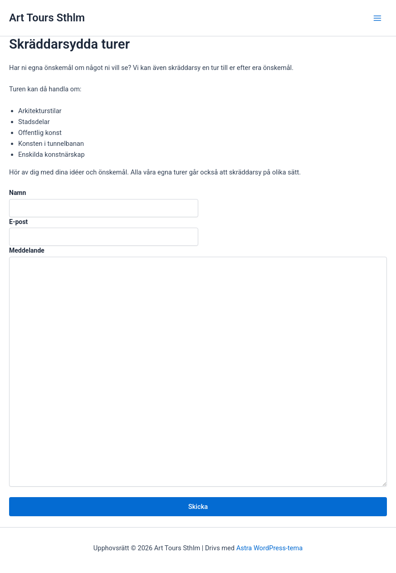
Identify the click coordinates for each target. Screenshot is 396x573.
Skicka (198, 507)
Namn (17, 192)
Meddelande (27, 250)
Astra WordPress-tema (269, 548)
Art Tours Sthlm (47, 17)
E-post (18, 221)
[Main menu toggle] (377, 18)
